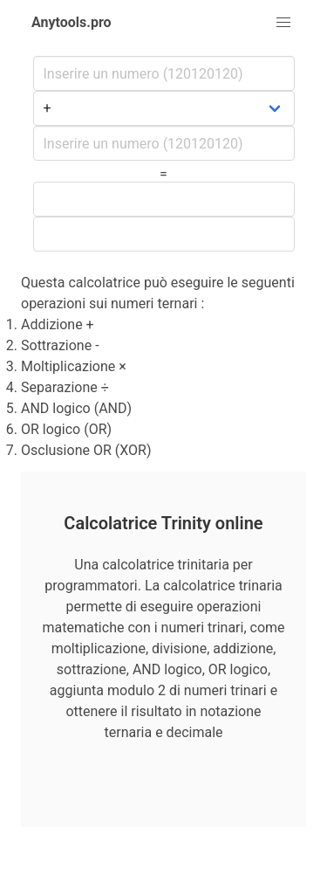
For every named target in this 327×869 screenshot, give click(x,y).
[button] (283, 22)
